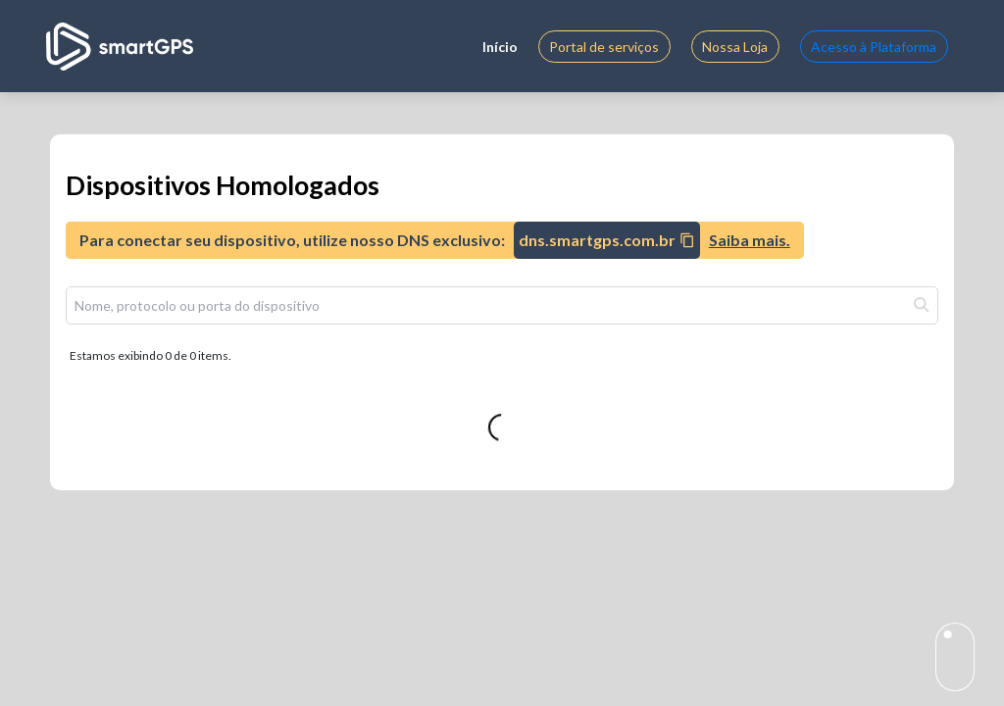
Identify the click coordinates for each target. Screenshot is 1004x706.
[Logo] (119, 47)
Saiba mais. (749, 239)
